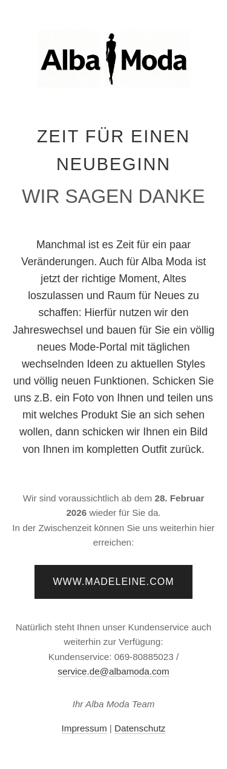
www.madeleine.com (113, 581)
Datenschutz (139, 728)
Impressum (84, 728)
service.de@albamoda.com (113, 671)
